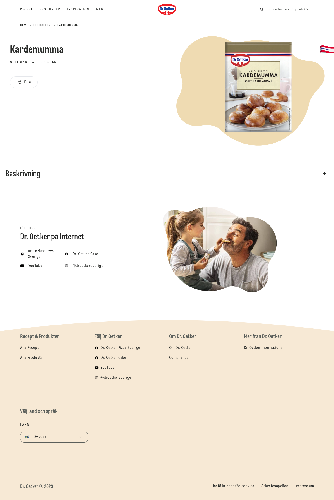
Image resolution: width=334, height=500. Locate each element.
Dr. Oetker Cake (113, 358)
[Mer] (103, 9)
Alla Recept (29, 348)
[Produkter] (53, 9)
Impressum (304, 486)
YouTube (107, 368)
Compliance (178, 358)
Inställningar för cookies (233, 486)
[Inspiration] (81, 9)
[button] (24, 82)
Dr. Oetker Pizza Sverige (120, 348)
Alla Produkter (32, 358)
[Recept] (30, 9)
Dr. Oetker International (264, 348)
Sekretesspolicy (274, 486)
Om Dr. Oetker (180, 348)
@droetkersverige (115, 378)
